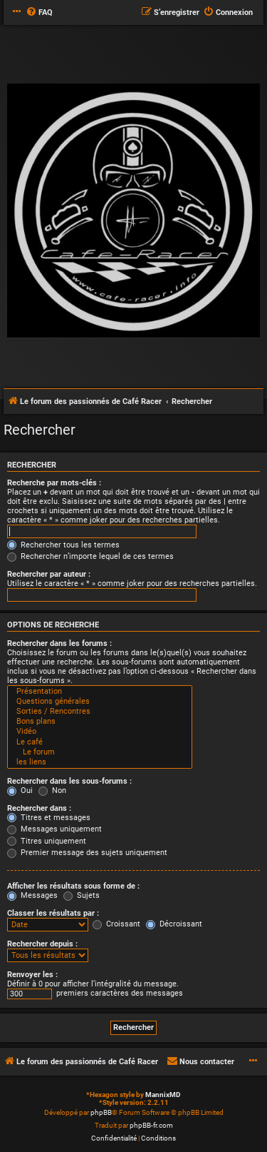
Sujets (81, 895)
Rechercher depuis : (42, 944)
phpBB (101, 1112)
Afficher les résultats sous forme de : (73, 886)
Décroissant (174, 924)
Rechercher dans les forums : (59, 643)
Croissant (116, 924)
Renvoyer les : (32, 974)
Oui (20, 790)
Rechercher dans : (39, 808)
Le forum (100, 752)
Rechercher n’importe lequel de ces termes (90, 556)
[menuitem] (39, 12)
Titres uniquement (46, 841)
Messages (32, 895)
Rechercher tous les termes (63, 545)
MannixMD (163, 1094)
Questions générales (100, 702)
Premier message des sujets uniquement (87, 852)
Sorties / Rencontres (100, 712)
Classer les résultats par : (53, 913)
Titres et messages (48, 817)
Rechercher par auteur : (48, 574)
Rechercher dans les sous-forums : (69, 781)
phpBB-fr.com (151, 1125)
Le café (100, 742)
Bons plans (100, 722)
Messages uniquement (54, 829)
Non (52, 790)
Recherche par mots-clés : (54, 482)
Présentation (100, 692)
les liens (100, 762)
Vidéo (100, 732)
